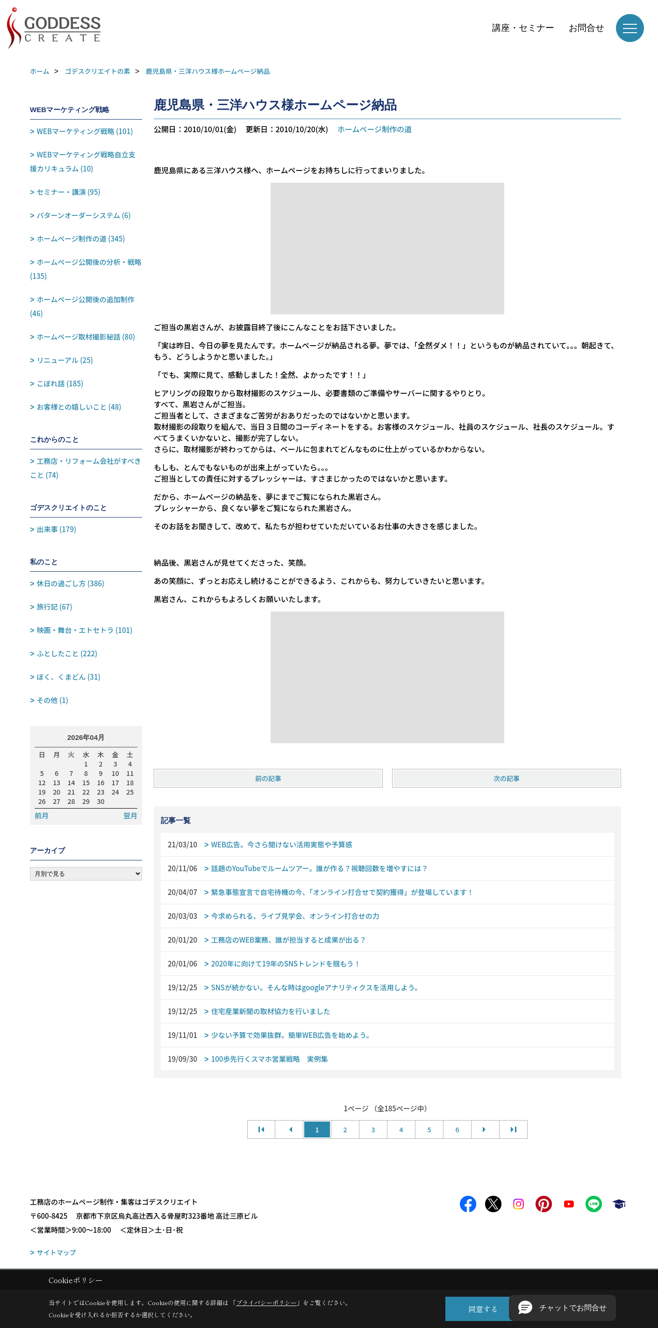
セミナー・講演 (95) (68, 192)
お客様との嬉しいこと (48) (79, 407)
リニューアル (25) (65, 360)
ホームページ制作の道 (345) (81, 238)
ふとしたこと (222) (67, 653)
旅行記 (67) (54, 606)
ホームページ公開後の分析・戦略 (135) (86, 269)
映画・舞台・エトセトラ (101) (85, 630)
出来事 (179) (57, 529)
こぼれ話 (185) (60, 383)
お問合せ (586, 28)
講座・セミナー (523, 28)
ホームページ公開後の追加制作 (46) (82, 306)
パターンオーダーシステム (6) (84, 215)
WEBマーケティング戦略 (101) (85, 131)
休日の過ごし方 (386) (71, 583)
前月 (42, 815)
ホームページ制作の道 (374, 129)
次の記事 (507, 778)
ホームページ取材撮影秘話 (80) (86, 336)
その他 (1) (53, 700)
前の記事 (268, 778)
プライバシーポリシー (266, 1302)
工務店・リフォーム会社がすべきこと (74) (85, 468)
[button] (562, 1308)
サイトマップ (56, 1252)
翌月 (130, 815)
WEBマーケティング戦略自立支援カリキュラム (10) (83, 161)
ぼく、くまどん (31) (68, 677)
